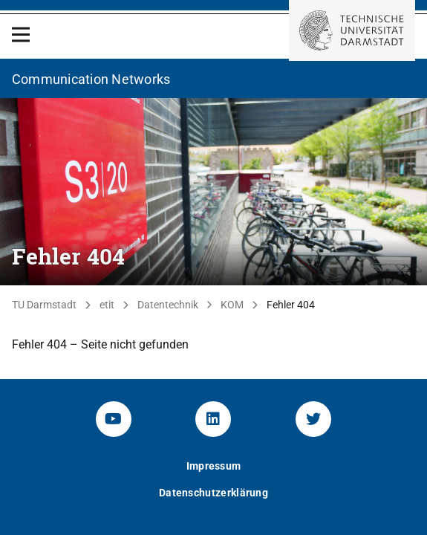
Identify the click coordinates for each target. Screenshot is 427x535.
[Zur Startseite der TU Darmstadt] (352, 30)
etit (107, 305)
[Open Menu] (21, 34)
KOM (232, 305)
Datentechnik (167, 305)
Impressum (213, 466)
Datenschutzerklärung (213, 493)
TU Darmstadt (44, 305)
